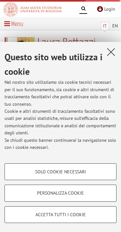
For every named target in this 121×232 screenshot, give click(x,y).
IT (105, 26)
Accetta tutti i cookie (60, 215)
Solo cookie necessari (60, 172)
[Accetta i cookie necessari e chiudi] (111, 52)
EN (115, 26)
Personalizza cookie (60, 193)
